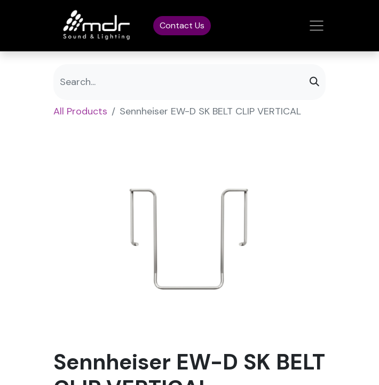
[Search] (314, 82)
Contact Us (182, 25)
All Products (80, 111)
